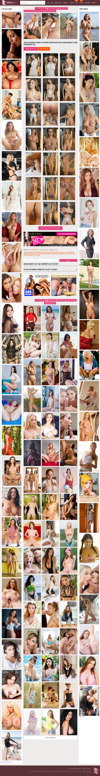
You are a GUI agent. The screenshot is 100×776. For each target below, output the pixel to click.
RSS (68, 768)
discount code (44, 49)
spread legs (32, 253)
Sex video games (50, 11)
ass (61, 252)
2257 (77, 768)
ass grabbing (70, 252)
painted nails (55, 253)
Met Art (46, 249)
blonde (43, 252)
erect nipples (47, 253)
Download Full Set (30, 49)
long (46, 252)
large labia (37, 252)
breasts (31, 255)
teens (56, 249)
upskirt (50, 252)
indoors (62, 253)
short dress (29, 252)
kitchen (26, 255)
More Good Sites (29, 8)
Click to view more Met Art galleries (50, 228)
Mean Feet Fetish (29, 11)
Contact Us (88, 768)
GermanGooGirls (71, 300)
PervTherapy (60, 300)
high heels (56, 252)
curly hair (72, 253)
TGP (71, 768)
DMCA (84, 768)
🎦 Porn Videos (51, 8)
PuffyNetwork (40, 11)
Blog (74, 768)
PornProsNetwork (50, 303)
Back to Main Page (50, 737)
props (66, 253)
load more (9, 762)
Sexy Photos (40, 8)
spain (38, 255)
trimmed (26, 253)
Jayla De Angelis (34, 249)
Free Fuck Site (62, 8)
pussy (64, 252)
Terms (80, 768)
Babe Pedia (4, 762)
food (35, 255)
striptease (39, 253)
